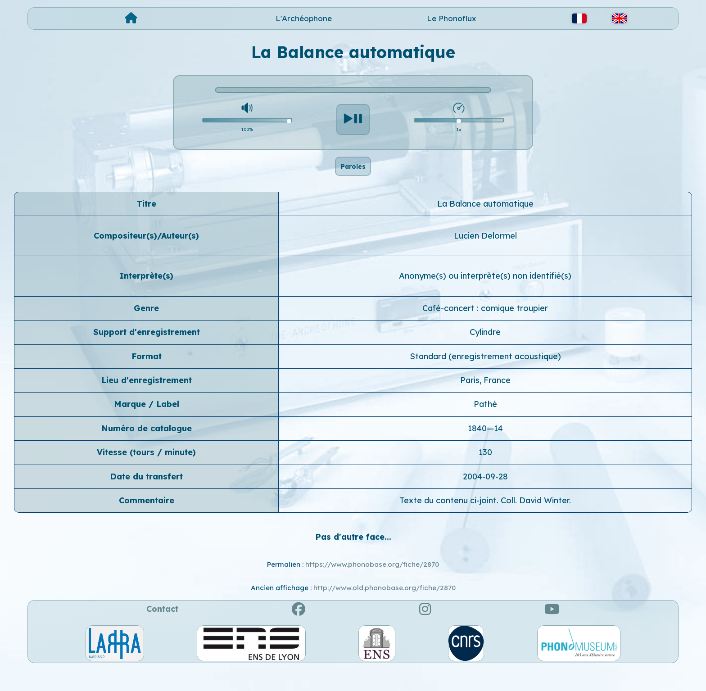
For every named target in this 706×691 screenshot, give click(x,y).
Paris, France (485, 401)
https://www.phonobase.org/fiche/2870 (372, 585)
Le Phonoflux (451, 18)
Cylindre (485, 353)
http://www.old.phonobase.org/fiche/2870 (384, 608)
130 (485, 473)
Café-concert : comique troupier (485, 329)
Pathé (485, 425)
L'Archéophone (304, 18)
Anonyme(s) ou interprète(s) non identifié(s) (485, 297)
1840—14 (485, 449)
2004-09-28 (485, 497)
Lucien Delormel (485, 256)
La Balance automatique (485, 224)
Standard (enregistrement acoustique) (485, 377)
